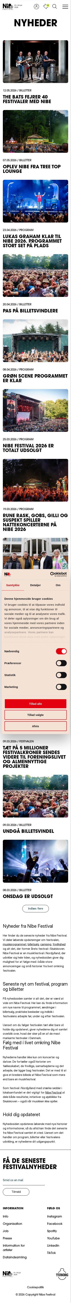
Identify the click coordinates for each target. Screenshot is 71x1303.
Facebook (54, 1224)
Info (5, 1216)
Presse (7, 1238)
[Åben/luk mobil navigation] (65, 7)
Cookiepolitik (35, 1287)
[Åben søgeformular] (54, 6)
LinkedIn (53, 1245)
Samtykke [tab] (13, 585)
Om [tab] (58, 585)
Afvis (35, 726)
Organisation (12, 1224)
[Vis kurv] (45, 7)
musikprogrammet (14, 944)
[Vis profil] (36, 7)
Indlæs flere (35, 908)
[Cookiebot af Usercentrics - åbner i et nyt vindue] (50, 574)
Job (6, 1231)
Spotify (52, 1231)
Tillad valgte (35, 714)
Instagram (54, 1216)
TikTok (51, 1253)
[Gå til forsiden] (12, 7)
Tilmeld (16, 1192)
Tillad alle (35, 703)
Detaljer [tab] (35, 585)
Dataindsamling (15, 1257)
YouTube (53, 1238)
